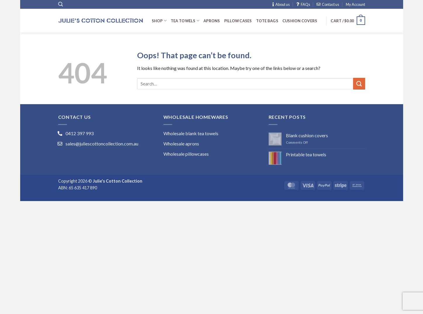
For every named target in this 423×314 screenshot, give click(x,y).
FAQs (303, 4)
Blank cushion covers (307, 135)
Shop (159, 20)
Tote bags (267, 20)
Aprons (211, 20)
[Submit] (359, 83)
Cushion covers (299, 20)
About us (281, 4)
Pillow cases (238, 20)
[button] (60, 4)
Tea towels (185, 20)
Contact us (328, 4)
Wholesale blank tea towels (190, 133)
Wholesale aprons (181, 143)
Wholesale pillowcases (186, 154)
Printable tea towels (306, 154)
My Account (355, 4)
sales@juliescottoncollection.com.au (101, 143)
